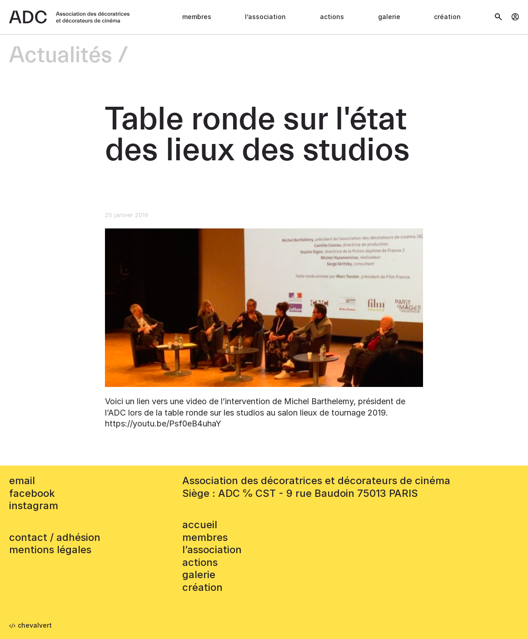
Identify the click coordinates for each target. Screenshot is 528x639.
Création (447, 16)
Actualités (60, 56)
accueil (199, 524)
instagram (33, 505)
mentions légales (50, 549)
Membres (196, 16)
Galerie (389, 16)
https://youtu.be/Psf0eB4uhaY (163, 423)
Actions (332, 16)
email (22, 480)
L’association (265, 16)
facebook (32, 493)
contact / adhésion (54, 537)
